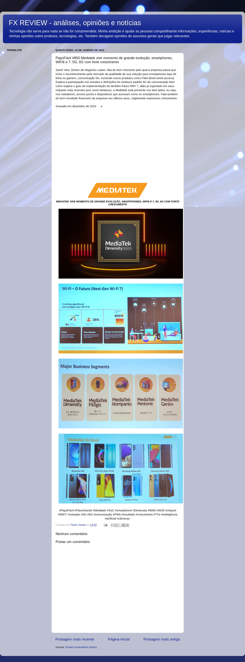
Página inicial (119, 639)
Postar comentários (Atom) (81, 647)
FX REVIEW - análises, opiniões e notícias (75, 23)
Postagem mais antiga (162, 639)
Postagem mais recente (74, 639)
